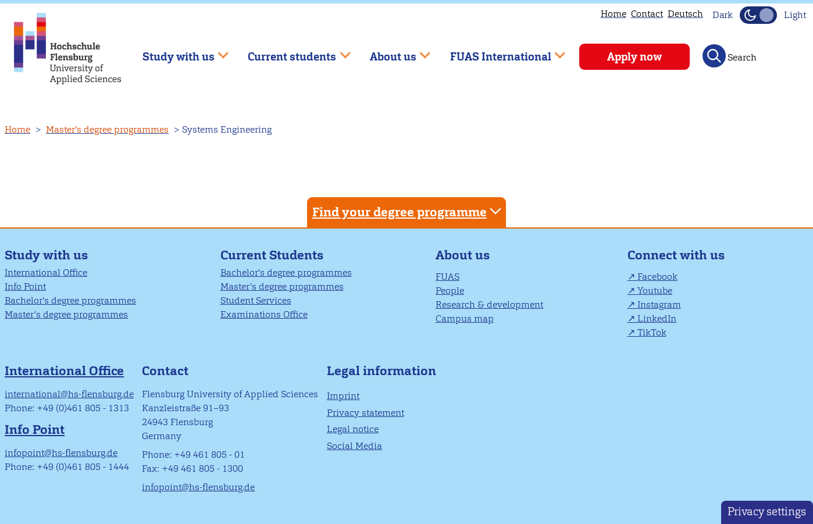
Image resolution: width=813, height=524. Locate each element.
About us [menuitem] (391, 51)
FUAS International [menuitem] (499, 51)
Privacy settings (767, 511)
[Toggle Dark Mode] (758, 15)
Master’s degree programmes (66, 314)
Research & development (489, 304)
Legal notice (353, 429)
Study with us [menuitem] (177, 51)
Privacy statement (365, 413)
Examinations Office (264, 314)
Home (613, 14)
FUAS (447, 276)
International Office (46, 272)
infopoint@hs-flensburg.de (61, 453)
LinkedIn (656, 318)
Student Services (255, 300)
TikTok (651, 332)
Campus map (465, 318)
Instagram (659, 304)
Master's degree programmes (107, 129)
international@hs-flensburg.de (69, 394)
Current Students (271, 255)
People (450, 290)
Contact (647, 14)
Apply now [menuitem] (634, 56)
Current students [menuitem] (291, 51)
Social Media (354, 446)
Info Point (25, 286)
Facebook (657, 276)
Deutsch (685, 14)
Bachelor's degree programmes (70, 300)
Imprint (343, 396)
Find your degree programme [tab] (408, 211)
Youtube (654, 290)
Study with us (46, 255)
